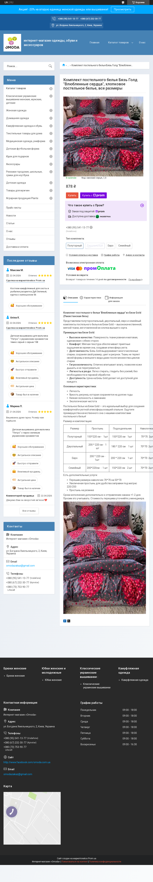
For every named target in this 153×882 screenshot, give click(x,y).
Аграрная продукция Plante (22, 198)
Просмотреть (122, 9)
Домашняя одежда (17, 118)
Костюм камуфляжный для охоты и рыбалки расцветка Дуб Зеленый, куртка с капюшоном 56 (29, 291)
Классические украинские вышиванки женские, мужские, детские (24, 99)
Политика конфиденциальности (105, 861)
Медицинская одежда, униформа (25, 141)
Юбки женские (53, 680)
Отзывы (10, 239)
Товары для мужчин (18, 190)
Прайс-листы (13, 207)
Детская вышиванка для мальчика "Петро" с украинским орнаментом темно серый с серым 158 (29, 338)
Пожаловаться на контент (75, 861)
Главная (94, 42)
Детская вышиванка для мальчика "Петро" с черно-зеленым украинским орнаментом (31, 432)
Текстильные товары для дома (24, 133)
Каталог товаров (118, 42)
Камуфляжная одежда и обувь (24, 125)
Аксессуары (13, 164)
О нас (142, 42)
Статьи (10, 223)
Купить (72, 195)
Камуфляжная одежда (135, 680)
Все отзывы (29, 510)
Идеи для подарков (17, 156)
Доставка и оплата (17, 246)
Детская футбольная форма (22, 148)
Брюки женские (16, 675)
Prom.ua (92, 858)
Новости (11, 215)
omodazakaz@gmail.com (20, 565)
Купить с (93, 195)
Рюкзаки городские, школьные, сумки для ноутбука (24, 173)
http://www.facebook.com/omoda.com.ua (27, 762)
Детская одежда (16, 182)
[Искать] (50, 66)
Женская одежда (16, 110)
